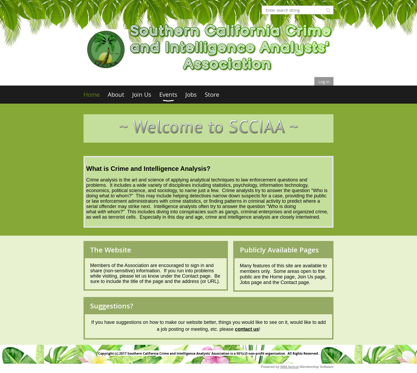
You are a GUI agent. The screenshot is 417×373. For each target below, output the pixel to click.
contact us (247, 329)
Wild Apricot (289, 367)
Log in (324, 81)
